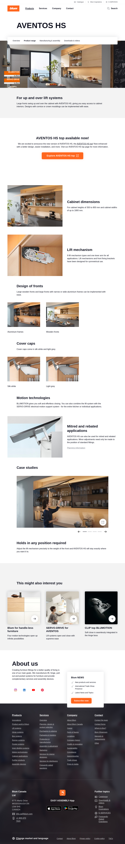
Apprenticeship (73, 756)
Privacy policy (85, 839)
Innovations (16, 720)
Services (44, 715)
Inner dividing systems (20, 748)
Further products (18, 760)
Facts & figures (73, 732)
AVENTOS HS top (85, 148)
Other (97, 743)
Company (72, 715)
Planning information (76, 452)
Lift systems (16, 728)
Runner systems (18, 740)
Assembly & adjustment (49, 746)
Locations (71, 736)
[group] (15, 40)
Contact (99, 715)
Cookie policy (99, 839)
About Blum (71, 720)
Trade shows (72, 760)
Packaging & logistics (48, 735)
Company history (73, 740)
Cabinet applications (20, 756)
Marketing (43, 750)
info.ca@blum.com (24, 814)
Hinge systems (17, 732)
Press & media (72, 764)
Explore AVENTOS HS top (63, 160)
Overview (43, 720)
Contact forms (100, 724)
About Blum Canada (75, 724)
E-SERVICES (112, 2)
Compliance (71, 752)
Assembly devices (19, 764)
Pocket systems (18, 744)
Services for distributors (49, 761)
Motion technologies (20, 752)
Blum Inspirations (94, 2)
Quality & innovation (75, 744)
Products (17, 715)
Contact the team (101, 720)
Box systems (17, 736)
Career (69, 728)
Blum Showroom (101, 732)
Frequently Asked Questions (103, 819)
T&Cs (111, 839)
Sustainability (72, 748)
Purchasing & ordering (48, 731)
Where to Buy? (100, 728)
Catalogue (79, 2)
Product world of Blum (20, 724)
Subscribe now (81, 701)
